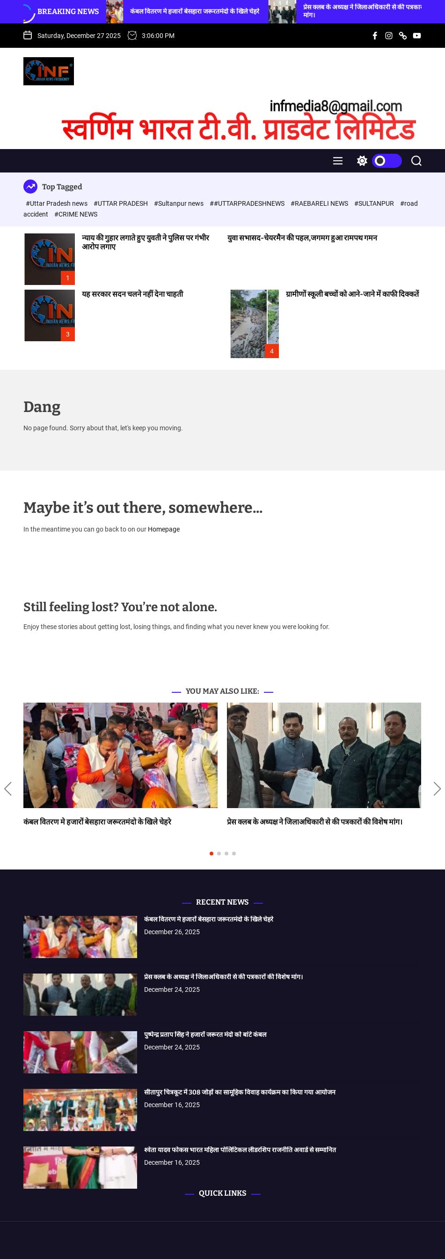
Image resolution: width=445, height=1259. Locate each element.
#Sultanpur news (179, 203)
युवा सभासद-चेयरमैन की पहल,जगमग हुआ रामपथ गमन (302, 237)
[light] (377, 160)
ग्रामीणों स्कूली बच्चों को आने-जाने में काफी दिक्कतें (352, 294)
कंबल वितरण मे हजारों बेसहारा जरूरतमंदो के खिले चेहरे (205, 11)
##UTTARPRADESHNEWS (248, 203)
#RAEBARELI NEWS (320, 203)
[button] (7, 789)
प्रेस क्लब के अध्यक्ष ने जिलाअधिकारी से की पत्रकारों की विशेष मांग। (314, 821)
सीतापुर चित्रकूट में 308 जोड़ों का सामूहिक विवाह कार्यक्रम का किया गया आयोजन (240, 1092)
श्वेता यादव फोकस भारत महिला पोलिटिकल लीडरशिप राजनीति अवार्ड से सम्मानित (240, 1150)
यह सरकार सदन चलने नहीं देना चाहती (132, 294)
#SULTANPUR (374, 203)
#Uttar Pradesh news (57, 203)
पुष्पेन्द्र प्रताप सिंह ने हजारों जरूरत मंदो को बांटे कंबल (205, 1035)
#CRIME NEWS (75, 214)
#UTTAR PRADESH (121, 203)
